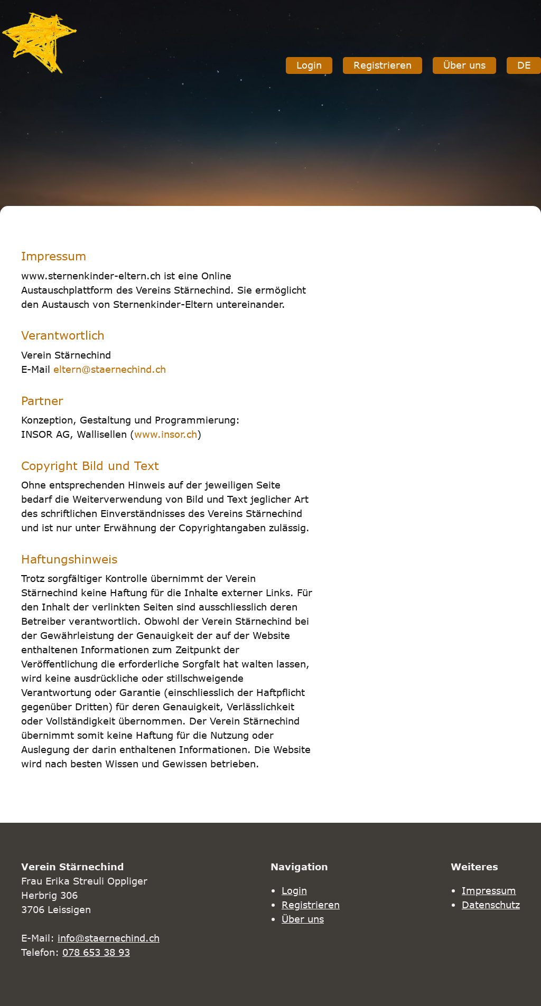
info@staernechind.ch (109, 938)
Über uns (464, 65)
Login (309, 65)
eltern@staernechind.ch (109, 369)
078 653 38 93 (96, 952)
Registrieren (382, 65)
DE (523, 65)
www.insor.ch (165, 434)
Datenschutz (491, 904)
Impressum (489, 890)
